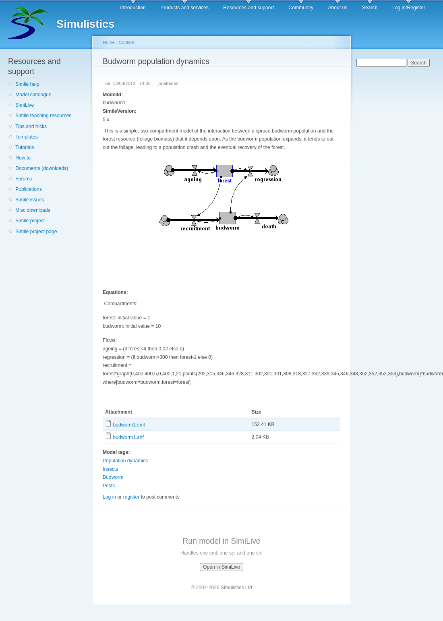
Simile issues (29, 200)
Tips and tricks (31, 126)
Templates (26, 137)
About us (337, 7)
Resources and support (248, 7)
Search (370, 7)
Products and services (184, 7)
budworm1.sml (129, 425)
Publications (28, 189)
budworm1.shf (128, 437)
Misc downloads (32, 210)
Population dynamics (125, 461)
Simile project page (36, 231)
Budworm (113, 477)
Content (127, 42)
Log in (109, 497)
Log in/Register (408, 7)
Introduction (133, 7)
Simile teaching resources (43, 115)
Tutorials (24, 147)
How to (23, 158)
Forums (23, 179)
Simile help (27, 84)
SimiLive (24, 105)
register (131, 497)
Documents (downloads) (41, 168)
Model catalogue (33, 94)
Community (301, 7)
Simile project (30, 221)
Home (109, 42)
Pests (109, 486)
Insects (110, 469)
